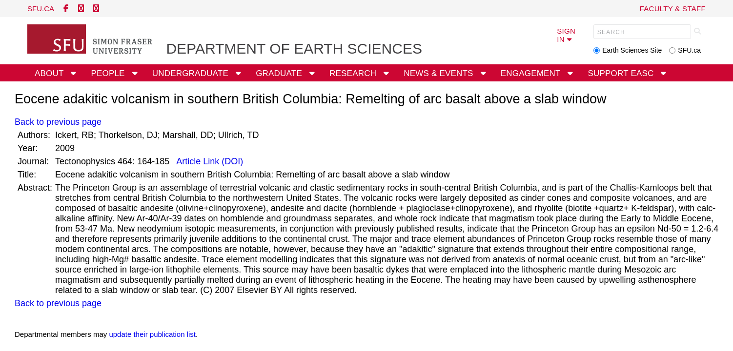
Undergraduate (191, 73)
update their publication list (152, 334)
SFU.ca (689, 50)
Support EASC (622, 73)
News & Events (439, 73)
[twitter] (81, 8)
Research (354, 73)
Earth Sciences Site (632, 50)
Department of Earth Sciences (294, 48)
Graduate (280, 73)
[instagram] (96, 8)
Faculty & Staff (673, 8)
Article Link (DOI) (208, 161)
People (109, 73)
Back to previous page (58, 122)
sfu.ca (40, 8)
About (50, 73)
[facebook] (65, 8)
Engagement (532, 73)
